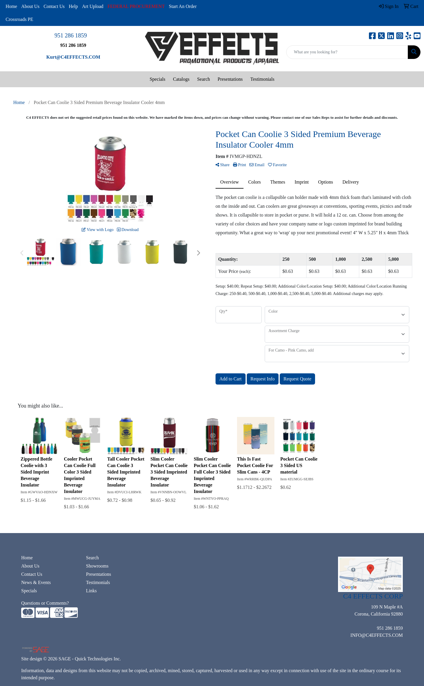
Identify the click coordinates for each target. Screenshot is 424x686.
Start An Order (183, 6)
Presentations (230, 79)
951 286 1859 (70, 35)
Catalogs (181, 79)
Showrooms (97, 565)
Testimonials (262, 79)
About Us (30, 6)
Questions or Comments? (45, 603)
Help (73, 6)
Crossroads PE (19, 19)
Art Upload (92, 6)
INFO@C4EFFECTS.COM (376, 635)
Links (91, 590)
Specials (157, 79)
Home (11, 6)
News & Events (36, 582)
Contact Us (54, 6)
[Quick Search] (347, 52)
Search (203, 79)
